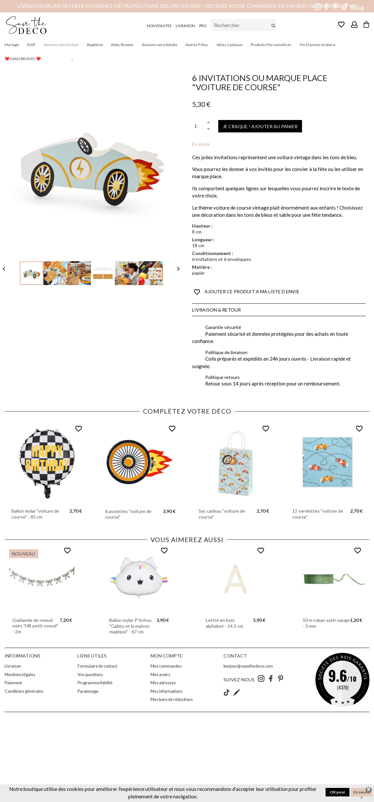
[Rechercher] (243, 25)
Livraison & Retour (216, 310)
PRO (202, 26)
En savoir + (361, 793)
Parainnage (88, 691)
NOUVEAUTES (159, 26)
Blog (357, 7)
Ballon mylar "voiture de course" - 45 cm (35, 514)
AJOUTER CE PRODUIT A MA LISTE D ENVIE (246, 292)
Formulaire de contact (97, 666)
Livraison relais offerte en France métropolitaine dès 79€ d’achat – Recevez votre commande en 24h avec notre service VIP (187, 6)
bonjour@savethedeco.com (248, 666)
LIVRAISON (185, 26)
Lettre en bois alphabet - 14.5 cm (224, 623)
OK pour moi (337, 793)
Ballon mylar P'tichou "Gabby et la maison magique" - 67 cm (130, 625)
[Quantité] (199, 126)
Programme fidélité (95, 682)
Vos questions (90, 674)
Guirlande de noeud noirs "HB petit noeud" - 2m (35, 625)
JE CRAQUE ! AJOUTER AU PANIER (260, 126)
